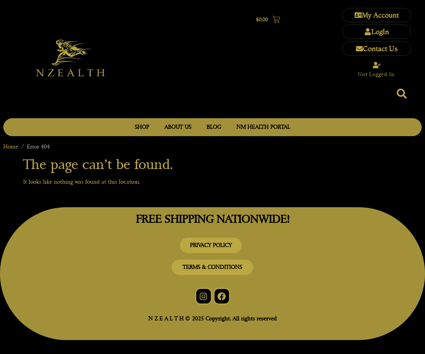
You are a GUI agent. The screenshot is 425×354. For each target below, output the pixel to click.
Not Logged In (376, 74)
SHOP (142, 127)
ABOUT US (177, 127)
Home (10, 146)
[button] (401, 93)
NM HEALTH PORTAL (263, 127)
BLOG (214, 127)
